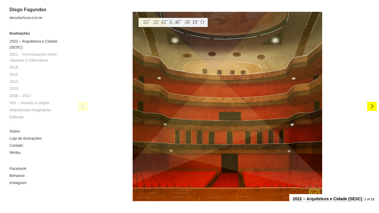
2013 (13, 88)
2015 (13, 74)
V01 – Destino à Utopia (29, 103)
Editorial (16, 117)
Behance (17, 175)
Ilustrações (19, 33)
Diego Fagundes (27, 9)
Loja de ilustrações (25, 138)
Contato (16, 145)
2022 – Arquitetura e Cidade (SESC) (327, 198)
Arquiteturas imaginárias (30, 110)
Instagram (18, 182)
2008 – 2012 (20, 95)
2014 (13, 81)
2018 (13, 67)
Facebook (17, 168)
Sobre (14, 131)
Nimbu (15, 152)
